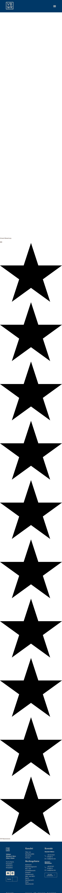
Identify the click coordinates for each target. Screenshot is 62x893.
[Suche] (9, 879)
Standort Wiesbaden (48, 862)
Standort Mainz (49, 852)
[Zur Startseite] (9, 6)
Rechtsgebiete (32, 861)
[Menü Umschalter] (54, 6)
